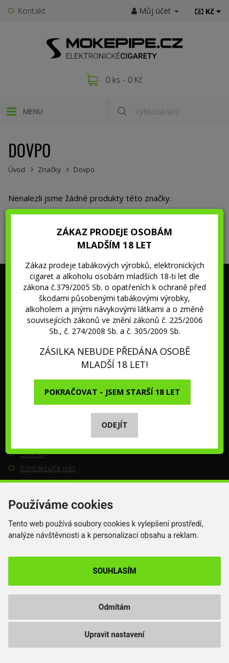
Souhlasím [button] (114, 570)
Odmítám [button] (114, 607)
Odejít (114, 425)
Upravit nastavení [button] (114, 634)
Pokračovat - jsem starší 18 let (112, 392)
